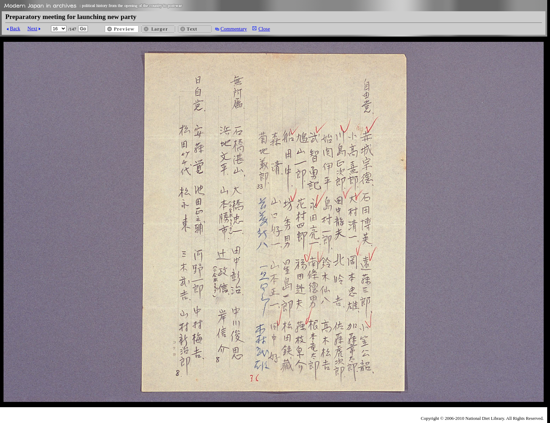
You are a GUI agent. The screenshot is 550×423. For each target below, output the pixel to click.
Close (264, 29)
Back (15, 28)
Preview (122, 29)
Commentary (233, 29)
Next (32, 28)
